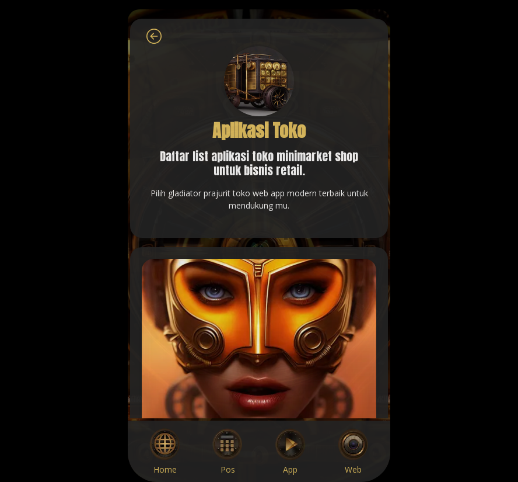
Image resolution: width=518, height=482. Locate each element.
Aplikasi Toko (259, 130)
